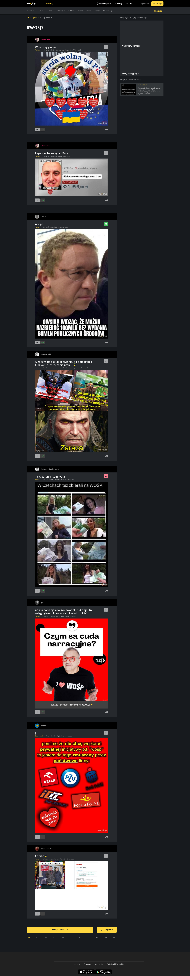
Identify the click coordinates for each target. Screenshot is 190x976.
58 (29, 938)
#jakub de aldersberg (68, 368)
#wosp (67, 50)
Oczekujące (105, 3)
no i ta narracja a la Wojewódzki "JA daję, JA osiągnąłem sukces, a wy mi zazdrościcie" (63, 611)
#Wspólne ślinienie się (67, 859)
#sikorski (45, 859)
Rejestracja (157, 4)
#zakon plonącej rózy (82, 368)
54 (63, 938)
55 (54, 938)
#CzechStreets (69, 479)
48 (114, 938)
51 (89, 938)
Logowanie (145, 4)
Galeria (49, 11)
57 (37, 938)
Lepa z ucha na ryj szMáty (51, 153)
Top (130, 3)
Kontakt (77, 964)
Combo (41, 856)
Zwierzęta (30, 11)
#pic (55, 227)
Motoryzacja (108, 11)
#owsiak (65, 227)
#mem (52, 227)
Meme (37, 479)
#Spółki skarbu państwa (64, 736)
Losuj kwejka (106, 930)
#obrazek (46, 227)
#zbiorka (51, 156)
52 (80, 938)
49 (106, 938)
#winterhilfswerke (54, 616)
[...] (37, 733)
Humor (40, 11)
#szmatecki (66, 156)
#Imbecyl (56, 859)
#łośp (62, 616)
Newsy (97, 11)
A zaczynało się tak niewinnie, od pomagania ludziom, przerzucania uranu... (63, 363)
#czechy (51, 479)
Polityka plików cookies (115, 964)
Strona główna (33, 17)
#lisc (55, 156)
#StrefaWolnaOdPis (76, 50)
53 (71, 938)
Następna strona (60, 930)
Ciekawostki (60, 11)
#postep (46, 50)
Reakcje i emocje (84, 11)
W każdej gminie (45, 47)
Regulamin (99, 964)
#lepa (46, 156)
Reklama (87, 964)
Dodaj (50, 3)
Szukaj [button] (158, 11)
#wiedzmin (46, 368)
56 (46, 938)
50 (97, 938)
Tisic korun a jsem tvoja (50, 476)
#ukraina (52, 50)
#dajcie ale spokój (70, 616)
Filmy (119, 3)
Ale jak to (41, 224)
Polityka (71, 11)
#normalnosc (60, 50)
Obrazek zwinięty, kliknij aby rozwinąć (70, 705)
